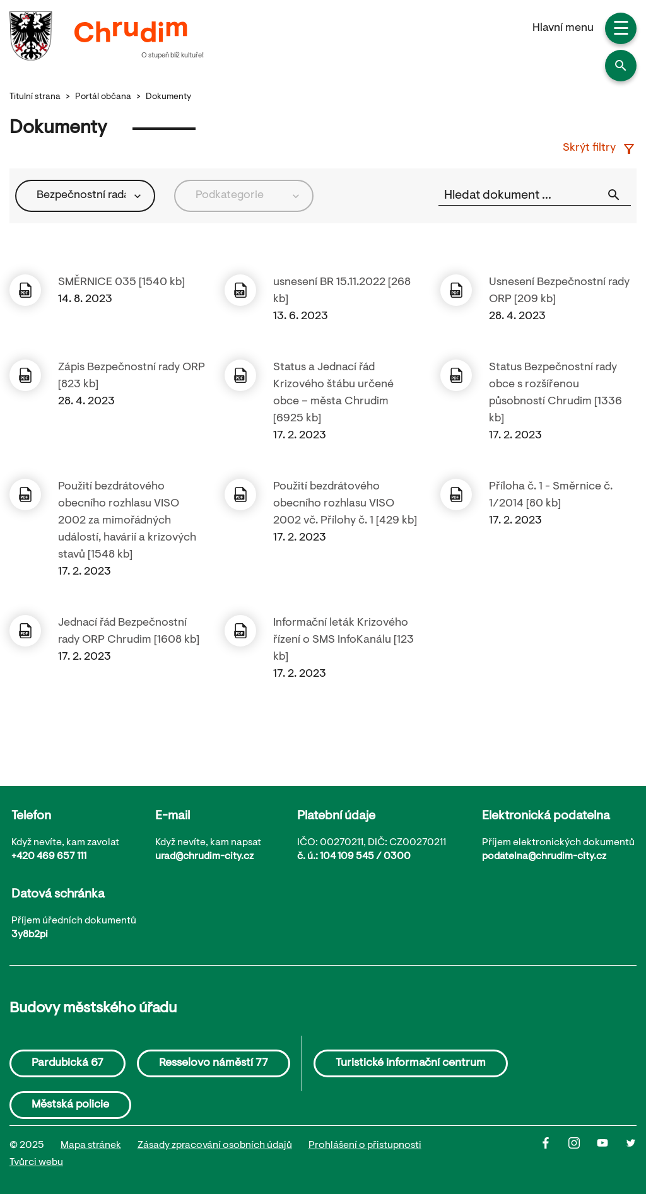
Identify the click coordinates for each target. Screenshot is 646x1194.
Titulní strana (35, 97)
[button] (621, 65)
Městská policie (70, 1105)
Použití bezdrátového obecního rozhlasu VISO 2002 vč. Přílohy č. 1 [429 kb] (345, 504)
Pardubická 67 (67, 1063)
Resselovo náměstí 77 (213, 1063)
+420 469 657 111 (48, 857)
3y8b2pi (29, 935)
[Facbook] (554, 1154)
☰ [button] (621, 30)
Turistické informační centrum (411, 1063)
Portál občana (103, 97)
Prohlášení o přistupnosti (364, 1145)
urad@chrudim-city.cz (204, 857)
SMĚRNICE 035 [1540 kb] (121, 282)
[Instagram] (582, 1154)
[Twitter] (631, 1154)
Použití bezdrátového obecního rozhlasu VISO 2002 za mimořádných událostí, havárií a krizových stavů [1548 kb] (127, 521)
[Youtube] (611, 1154)
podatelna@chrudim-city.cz (544, 857)
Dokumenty (168, 97)
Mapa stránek (91, 1145)
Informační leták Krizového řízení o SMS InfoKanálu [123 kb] (343, 640)
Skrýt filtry (600, 148)
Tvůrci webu (36, 1162)
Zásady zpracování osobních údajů (215, 1145)
